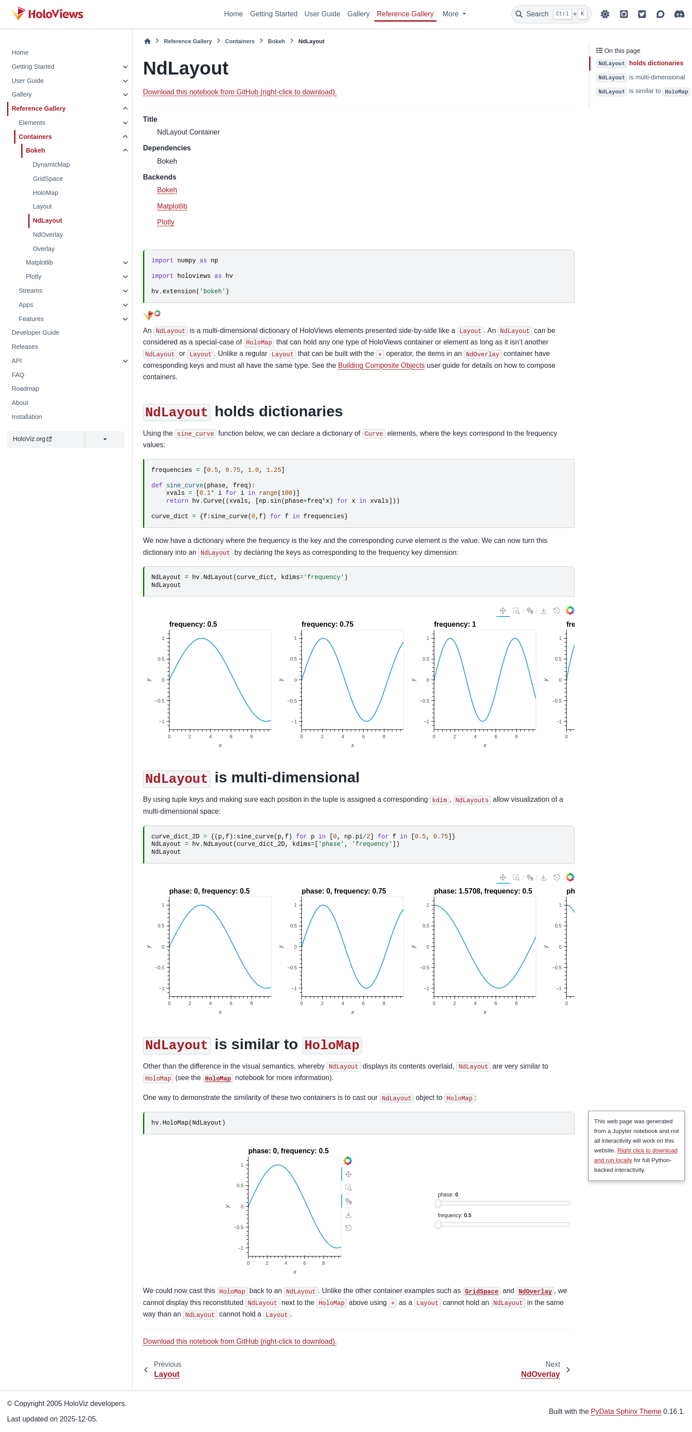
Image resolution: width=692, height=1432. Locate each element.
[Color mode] (605, 14)
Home (233, 14)
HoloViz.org (32, 438)
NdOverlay (48, 234)
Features (31, 318)
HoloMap (45, 192)
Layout (42, 206)
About (19, 402)
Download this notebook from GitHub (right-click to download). (240, 92)
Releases (24, 346)
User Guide (322, 14)
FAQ (17, 374)
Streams (30, 290)
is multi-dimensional (640, 78)
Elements (32, 122)
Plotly (33, 276)
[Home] (147, 41)
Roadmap (25, 388)
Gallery (358, 14)
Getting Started (273, 14)
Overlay (44, 248)
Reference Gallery (405, 14)
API (16, 360)
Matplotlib (39, 262)
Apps (26, 304)
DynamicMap (51, 164)
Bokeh (35, 150)
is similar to (643, 91)
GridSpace (48, 178)
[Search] (551, 14)
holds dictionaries (640, 64)
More (452, 14)
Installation (26, 416)
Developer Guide (35, 332)
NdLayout (47, 220)
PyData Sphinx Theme (626, 1411)
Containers (35, 136)
